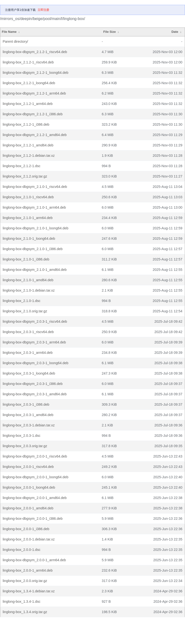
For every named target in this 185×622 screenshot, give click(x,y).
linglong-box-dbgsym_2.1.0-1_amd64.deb (35, 270)
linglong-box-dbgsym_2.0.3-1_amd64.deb (35, 394)
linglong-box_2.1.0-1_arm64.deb (28, 218)
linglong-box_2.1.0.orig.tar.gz (25, 311)
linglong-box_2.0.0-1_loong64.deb (29, 487)
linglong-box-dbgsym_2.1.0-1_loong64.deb (35, 228)
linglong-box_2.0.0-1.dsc (21, 550)
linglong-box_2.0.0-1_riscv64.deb (28, 467)
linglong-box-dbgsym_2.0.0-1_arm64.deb (34, 560)
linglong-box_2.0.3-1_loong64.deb (29, 373)
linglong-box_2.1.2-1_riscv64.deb (28, 62)
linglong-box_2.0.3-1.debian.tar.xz (29, 425)
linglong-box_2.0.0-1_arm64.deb (28, 570)
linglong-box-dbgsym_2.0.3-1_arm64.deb (34, 342)
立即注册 (43, 10)
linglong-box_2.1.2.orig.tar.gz (25, 176)
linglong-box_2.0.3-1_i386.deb (26, 404)
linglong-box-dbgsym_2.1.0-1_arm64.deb (34, 207)
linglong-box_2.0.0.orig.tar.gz (25, 581)
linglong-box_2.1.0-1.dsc (21, 301)
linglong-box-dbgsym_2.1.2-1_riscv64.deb (35, 52)
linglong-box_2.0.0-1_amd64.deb (28, 508)
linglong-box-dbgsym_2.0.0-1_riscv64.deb (35, 456)
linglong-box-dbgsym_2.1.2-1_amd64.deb (35, 135)
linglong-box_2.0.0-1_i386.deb (26, 529)
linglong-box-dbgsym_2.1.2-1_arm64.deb (34, 93)
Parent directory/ (15, 41)
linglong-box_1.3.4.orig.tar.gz (25, 612)
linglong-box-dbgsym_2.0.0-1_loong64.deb (35, 477)
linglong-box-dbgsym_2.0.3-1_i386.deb (33, 384)
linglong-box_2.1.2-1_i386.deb (26, 124)
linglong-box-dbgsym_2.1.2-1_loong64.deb (35, 73)
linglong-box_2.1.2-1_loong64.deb (29, 83)
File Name (9, 32)
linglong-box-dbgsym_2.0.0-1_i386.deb (33, 518)
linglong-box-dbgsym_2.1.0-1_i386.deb (33, 249)
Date (175, 32)
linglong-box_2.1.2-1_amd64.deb (28, 145)
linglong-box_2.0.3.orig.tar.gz (25, 446)
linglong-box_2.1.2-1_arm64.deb (28, 104)
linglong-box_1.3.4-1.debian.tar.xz (29, 591)
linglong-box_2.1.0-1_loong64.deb (29, 238)
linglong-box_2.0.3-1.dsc (21, 435)
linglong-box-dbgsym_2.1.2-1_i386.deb (33, 114)
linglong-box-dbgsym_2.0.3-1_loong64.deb (35, 363)
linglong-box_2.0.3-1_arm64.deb (28, 353)
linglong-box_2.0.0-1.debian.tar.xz (29, 539)
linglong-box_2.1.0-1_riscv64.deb (28, 197)
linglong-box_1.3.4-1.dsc (21, 601)
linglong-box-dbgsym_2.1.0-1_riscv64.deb (35, 187)
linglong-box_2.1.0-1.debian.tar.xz (29, 290)
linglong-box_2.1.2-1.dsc (21, 166)
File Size (109, 32)
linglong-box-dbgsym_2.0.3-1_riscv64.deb (35, 321)
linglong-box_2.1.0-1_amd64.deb (28, 280)
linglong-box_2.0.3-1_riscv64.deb (28, 332)
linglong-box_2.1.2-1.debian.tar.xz (29, 155)
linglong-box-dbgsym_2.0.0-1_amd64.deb (35, 498)
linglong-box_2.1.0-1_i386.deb (26, 259)
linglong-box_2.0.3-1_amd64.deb (28, 415)
